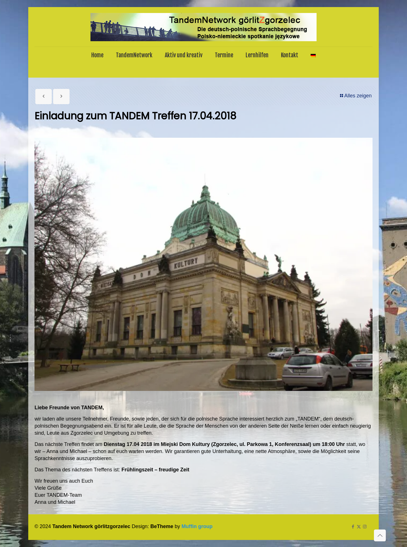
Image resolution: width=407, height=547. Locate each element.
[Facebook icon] (353, 526)
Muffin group (197, 526)
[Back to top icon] (380, 535)
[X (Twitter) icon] (359, 526)
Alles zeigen (355, 96)
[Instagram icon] (365, 526)
